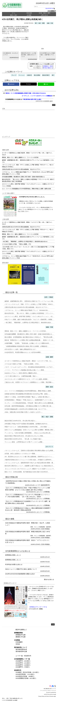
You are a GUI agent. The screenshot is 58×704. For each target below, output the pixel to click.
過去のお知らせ (49, 579)
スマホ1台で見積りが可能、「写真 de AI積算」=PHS (16, 244)
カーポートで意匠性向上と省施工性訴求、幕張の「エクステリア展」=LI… (29, 361)
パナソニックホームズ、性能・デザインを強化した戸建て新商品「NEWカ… (29, 304)
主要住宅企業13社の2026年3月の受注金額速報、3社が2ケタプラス (21, 169)
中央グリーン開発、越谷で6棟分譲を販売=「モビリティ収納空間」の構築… (29, 319)
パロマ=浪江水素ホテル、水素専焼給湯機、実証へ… (21, 376)
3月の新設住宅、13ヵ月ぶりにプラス (10, 53)
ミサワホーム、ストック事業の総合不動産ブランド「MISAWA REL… (27, 310)
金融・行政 (50, 23)
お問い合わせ (44, 15)
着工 (53, 75)
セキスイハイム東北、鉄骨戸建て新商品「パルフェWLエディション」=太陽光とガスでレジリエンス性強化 (28, 185)
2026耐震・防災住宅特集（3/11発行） (28, 672)
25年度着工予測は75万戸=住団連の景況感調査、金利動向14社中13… (27, 423)
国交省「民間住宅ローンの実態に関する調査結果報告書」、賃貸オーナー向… (30, 340)
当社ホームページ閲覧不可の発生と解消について (21, 569)
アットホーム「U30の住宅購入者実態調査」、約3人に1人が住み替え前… (28, 433)
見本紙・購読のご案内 (44, 13)
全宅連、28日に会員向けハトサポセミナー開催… (20, 453)
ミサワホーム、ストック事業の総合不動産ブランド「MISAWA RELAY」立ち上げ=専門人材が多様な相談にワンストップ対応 (27, 173)
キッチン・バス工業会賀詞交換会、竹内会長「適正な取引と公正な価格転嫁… (30, 403)
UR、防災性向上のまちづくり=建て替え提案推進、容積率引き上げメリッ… (29, 456)
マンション (22, 75)
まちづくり (49, 446)
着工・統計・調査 (40, 23)
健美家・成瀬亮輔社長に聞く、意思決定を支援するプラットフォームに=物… (29, 301)
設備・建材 (49, 357)
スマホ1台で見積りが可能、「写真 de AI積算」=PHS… (22, 364)
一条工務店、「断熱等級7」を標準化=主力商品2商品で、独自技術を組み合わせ (24, 241)
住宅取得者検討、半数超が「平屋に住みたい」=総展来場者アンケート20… (29, 400)
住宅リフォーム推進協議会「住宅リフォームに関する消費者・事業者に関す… (30, 430)
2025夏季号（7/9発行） (23, 667)
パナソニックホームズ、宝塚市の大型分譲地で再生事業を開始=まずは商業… (29, 450)
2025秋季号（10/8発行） (23, 665)
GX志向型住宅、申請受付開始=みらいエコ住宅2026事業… (23, 352)
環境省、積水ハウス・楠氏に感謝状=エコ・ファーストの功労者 (20, 157)
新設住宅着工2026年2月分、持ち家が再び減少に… (21, 420)
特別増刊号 (46, 485)
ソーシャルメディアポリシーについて (48, 690)
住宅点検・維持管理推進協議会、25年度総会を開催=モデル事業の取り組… (29, 406)
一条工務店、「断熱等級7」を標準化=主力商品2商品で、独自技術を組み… (28, 322)
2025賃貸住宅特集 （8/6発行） (25, 676)
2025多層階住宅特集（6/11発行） (26, 678)
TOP (53, 105)
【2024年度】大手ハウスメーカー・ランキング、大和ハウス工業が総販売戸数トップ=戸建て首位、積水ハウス (28, 248)
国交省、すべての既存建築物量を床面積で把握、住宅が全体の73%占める (26, 93)
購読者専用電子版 (50, 8)
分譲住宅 (29, 75)
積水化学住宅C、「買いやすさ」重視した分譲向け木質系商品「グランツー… (29, 313)
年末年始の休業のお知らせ (13, 564)
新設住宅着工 (46, 75)
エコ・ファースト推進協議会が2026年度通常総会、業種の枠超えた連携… (28, 391)
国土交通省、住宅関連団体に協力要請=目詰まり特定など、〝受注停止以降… (29, 337)
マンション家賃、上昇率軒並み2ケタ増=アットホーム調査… (24, 442)
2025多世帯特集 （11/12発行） (25, 674)
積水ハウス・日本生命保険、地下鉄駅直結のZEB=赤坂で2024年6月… (27, 472)
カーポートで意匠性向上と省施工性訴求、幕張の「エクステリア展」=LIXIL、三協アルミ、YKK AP (27, 154)
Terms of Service (49, 696)
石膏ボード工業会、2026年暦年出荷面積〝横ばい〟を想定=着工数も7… (28, 397)
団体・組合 (49, 387)
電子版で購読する (48, 68)
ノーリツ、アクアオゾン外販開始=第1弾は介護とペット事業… (25, 370)
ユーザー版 (39, 485)
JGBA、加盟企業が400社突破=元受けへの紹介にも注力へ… (24, 412)
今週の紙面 (29, 13)
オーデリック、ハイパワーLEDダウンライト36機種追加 (37, 95)
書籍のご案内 (13, 15)
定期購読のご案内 (48, 66)
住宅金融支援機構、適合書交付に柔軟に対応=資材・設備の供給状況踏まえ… (29, 334)
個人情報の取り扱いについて (50, 688)
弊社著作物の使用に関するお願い (33, 99)
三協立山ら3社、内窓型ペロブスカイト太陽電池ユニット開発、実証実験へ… (29, 382)
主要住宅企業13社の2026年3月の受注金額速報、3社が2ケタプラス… (27, 307)
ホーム (13, 13)
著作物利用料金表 (21, 649)
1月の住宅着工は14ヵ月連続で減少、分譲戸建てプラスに (47, 54)
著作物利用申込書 (21, 651)
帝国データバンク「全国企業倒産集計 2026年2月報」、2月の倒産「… (27, 427)
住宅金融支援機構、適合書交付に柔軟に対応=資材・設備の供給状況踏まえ (23, 177)
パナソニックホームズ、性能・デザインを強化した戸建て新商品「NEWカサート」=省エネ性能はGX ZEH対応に (27, 166)
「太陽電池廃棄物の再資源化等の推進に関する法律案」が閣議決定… (27, 346)
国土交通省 (37, 75)
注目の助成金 (45, 529)
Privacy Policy (41, 696)
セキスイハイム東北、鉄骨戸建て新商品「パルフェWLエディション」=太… (29, 316)
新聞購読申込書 (20, 635)
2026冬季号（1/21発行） (23, 663)
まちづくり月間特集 (43, 492)
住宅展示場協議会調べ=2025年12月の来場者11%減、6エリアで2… (26, 409)
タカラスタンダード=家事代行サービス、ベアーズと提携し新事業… (27, 379)
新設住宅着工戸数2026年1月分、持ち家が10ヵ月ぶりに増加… (24, 436)
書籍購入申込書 (20, 637)
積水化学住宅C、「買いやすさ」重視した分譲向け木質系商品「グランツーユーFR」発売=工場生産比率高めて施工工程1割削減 (28, 180)
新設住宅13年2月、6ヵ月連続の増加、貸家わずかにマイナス (28, 54)
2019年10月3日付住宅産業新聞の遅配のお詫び (20, 574)
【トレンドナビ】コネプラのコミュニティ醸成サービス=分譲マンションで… (30, 469)
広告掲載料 (19, 642)
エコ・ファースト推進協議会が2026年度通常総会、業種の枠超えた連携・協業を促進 (26, 189)
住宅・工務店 (48, 297)
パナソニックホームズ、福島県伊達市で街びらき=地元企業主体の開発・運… (29, 462)
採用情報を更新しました (13, 555)
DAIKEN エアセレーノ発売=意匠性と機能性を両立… (21, 373)
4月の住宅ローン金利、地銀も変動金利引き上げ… (21, 349)
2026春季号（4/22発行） (23, 661)
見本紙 (18, 644)
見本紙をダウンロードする (38, 607)
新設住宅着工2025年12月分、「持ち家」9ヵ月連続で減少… (24, 439)
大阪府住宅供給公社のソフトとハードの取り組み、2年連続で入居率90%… (29, 459)
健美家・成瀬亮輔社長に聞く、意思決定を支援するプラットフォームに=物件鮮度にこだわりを (28, 161)
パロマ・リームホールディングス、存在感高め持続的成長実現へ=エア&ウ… (29, 367)
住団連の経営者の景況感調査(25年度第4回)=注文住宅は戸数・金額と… (27, 394)
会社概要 (29, 15)
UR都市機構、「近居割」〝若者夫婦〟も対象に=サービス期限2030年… (27, 343)
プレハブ (13, 75)
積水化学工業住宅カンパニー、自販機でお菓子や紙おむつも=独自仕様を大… (29, 466)
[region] (42, 36)
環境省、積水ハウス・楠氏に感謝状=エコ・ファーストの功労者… (26, 331)
